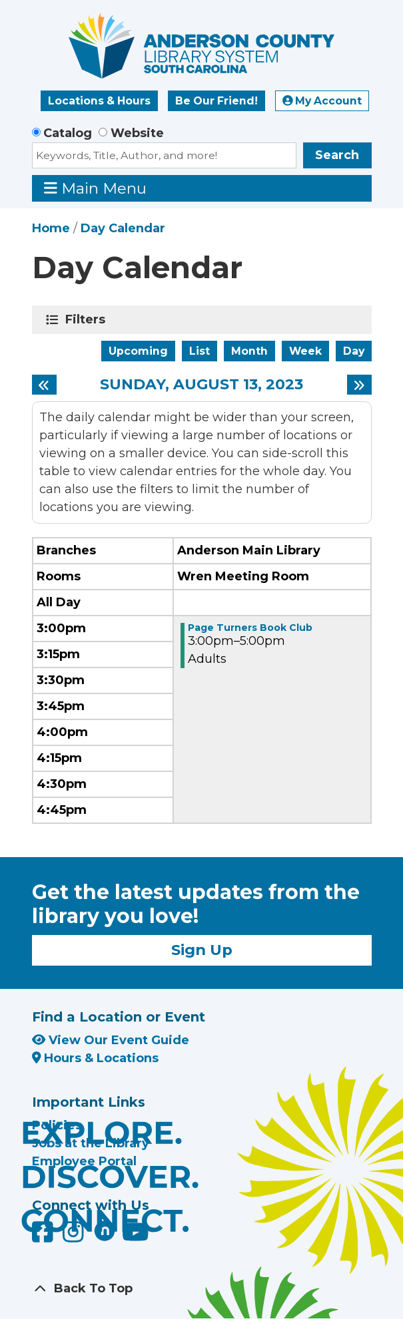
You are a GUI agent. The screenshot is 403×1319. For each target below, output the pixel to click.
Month (249, 351)
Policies (57, 1125)
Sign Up (201, 949)
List (199, 351)
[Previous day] (44, 385)
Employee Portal (84, 1161)
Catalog (67, 133)
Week (305, 351)
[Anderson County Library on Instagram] (75, 1236)
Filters (87, 319)
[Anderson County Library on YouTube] (135, 1236)
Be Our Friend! (216, 100)
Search (337, 155)
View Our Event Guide (110, 1040)
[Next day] (359, 385)
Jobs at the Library (90, 1143)
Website (137, 133)
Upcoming (138, 351)
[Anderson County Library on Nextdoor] (104, 1230)
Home (51, 228)
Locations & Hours (99, 100)
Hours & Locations (95, 1058)
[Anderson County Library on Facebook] (44, 1236)
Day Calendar (123, 228)
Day (353, 351)
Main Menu (95, 188)
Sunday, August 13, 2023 (201, 384)
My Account (322, 100)
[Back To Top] (202, 1288)
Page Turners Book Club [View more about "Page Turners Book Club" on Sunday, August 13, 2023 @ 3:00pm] (250, 627)
